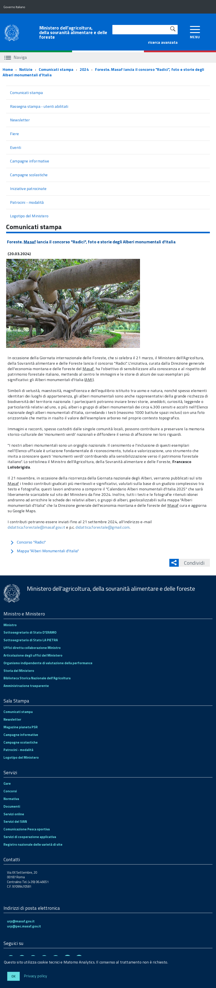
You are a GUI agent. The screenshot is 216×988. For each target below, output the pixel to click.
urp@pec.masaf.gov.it (24, 926)
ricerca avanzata (163, 42)
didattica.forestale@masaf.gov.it (36, 527)
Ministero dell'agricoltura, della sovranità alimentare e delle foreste (73, 32)
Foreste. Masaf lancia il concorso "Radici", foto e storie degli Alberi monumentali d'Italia (103, 72)
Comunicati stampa (56, 69)
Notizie (25, 69)
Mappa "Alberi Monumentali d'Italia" (44, 551)
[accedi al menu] (195, 32)
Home (8, 69)
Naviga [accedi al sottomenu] (15, 57)
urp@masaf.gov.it (21, 921)
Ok (13, 976)
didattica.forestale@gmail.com (103, 527)
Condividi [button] (192, 563)
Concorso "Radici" (28, 542)
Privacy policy (35, 976)
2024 (84, 69)
